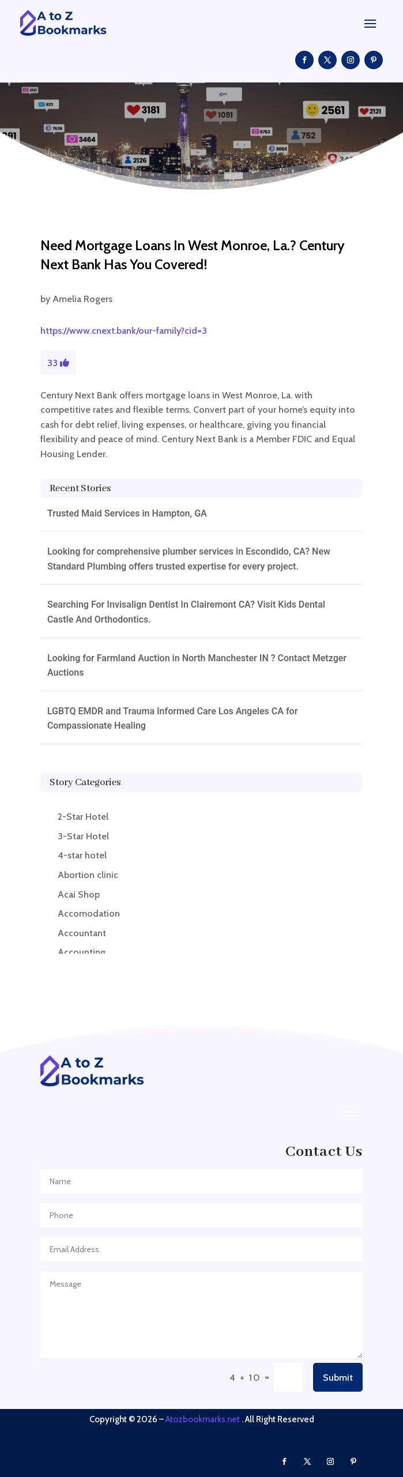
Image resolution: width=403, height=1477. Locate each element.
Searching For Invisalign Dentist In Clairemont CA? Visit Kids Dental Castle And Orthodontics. (186, 612)
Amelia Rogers (82, 298)
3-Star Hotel (83, 836)
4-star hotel (82, 855)
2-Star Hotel (83, 816)
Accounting (82, 952)
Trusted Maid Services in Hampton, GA (127, 513)
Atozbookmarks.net (202, 1419)
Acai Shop (79, 894)
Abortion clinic (88, 874)
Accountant (82, 933)
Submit (338, 1377)
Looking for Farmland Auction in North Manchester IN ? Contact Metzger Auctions (196, 666)
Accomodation (89, 913)
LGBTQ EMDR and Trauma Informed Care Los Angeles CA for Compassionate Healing (172, 719)
